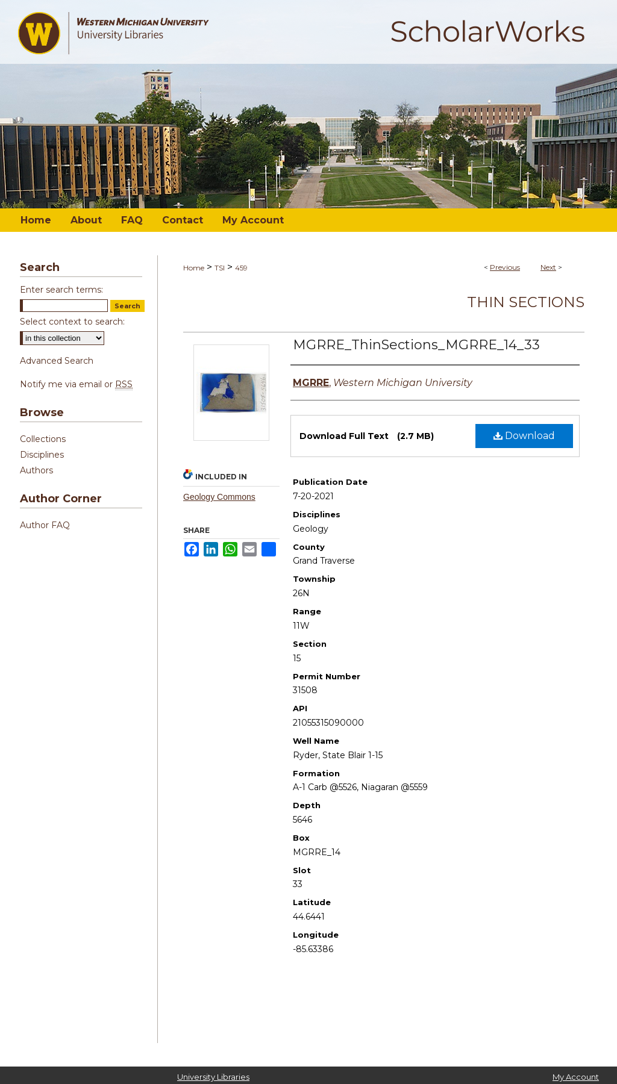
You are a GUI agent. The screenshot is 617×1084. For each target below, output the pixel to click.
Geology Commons (219, 497)
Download (524, 435)
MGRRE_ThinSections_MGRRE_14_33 (416, 345)
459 (241, 267)
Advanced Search (56, 360)
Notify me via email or (76, 384)
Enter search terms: (61, 289)
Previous (505, 267)
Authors (36, 470)
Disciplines (42, 454)
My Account (576, 1077)
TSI (220, 267)
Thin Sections (525, 302)
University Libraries (213, 1077)
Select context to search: (72, 321)
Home (193, 267)
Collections (43, 439)
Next (548, 267)
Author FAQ (45, 525)
